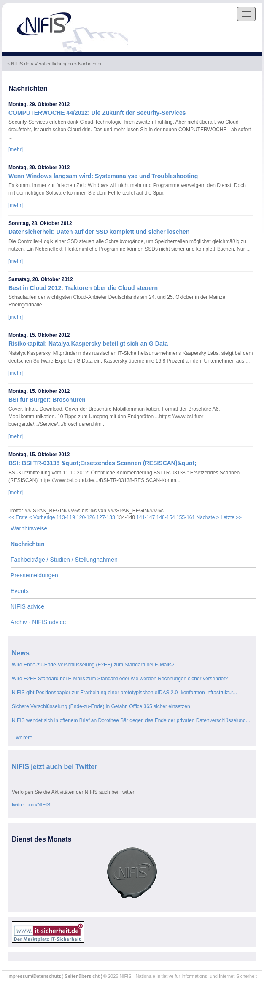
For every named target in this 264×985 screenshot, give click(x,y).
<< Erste (17, 517)
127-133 (106, 517)
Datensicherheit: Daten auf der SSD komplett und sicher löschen (98, 231)
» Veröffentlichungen (52, 63)
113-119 (66, 517)
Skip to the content (80, 7)
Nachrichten (28, 544)
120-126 (85, 517)
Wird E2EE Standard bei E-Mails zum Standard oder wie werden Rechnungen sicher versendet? (120, 679)
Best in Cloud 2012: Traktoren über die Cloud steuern (83, 287)
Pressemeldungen (34, 575)
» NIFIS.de (19, 63)
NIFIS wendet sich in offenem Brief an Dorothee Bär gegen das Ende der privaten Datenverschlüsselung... (131, 720)
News (21, 653)
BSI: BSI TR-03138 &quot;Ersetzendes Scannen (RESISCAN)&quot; (102, 463)
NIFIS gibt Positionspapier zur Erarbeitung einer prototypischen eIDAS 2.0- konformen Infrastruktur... (124, 692)
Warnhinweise (29, 528)
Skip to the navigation (28, 7)
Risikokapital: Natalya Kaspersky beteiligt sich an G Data (88, 343)
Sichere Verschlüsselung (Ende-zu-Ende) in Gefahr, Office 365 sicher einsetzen (101, 706)
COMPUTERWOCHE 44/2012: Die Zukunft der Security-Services (97, 112)
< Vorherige (42, 517)
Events (20, 590)
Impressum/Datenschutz (34, 976)
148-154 (165, 517)
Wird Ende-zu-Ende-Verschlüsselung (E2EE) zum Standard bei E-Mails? (93, 665)
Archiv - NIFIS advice (38, 622)
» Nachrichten (89, 63)
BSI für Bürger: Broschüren (47, 399)
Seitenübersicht (82, 976)
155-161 (185, 517)
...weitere (22, 738)
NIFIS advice (27, 606)
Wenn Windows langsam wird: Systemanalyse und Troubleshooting (103, 176)
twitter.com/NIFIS (31, 805)
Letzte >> (231, 517)
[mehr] (15, 149)
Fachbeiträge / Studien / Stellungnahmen (64, 559)
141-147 (145, 517)
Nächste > (208, 517)
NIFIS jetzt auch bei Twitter (54, 766)
